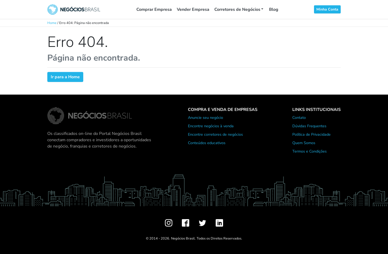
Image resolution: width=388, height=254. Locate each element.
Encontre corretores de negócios (215, 134)
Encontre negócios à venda (211, 126)
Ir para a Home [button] (65, 77)
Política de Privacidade (311, 134)
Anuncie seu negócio (205, 117)
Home (52, 23)
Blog (273, 9)
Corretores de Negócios (237, 9)
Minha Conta (327, 9)
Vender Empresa (193, 9)
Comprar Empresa (154, 9)
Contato (299, 117)
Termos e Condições (309, 151)
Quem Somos (303, 142)
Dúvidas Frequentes (309, 126)
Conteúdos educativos (206, 142)
